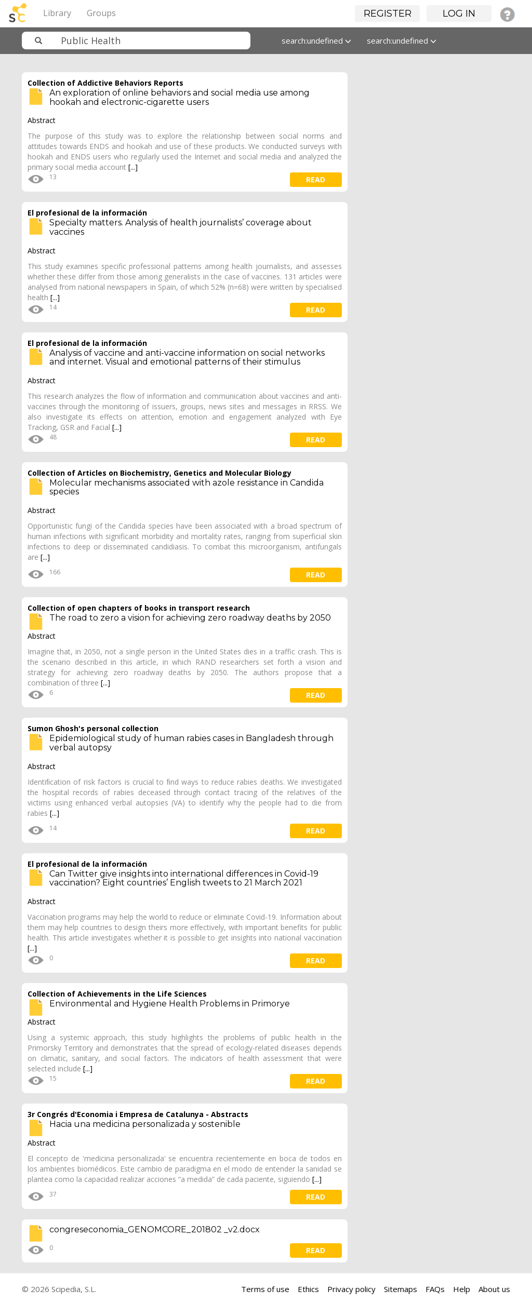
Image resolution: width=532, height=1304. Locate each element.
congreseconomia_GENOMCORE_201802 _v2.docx (154, 1229)
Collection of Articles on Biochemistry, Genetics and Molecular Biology (159, 473)
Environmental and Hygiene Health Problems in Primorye (169, 1004)
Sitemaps (400, 1289)
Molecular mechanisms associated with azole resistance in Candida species (186, 487)
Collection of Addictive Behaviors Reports (105, 83)
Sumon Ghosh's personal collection (93, 728)
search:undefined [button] (316, 40)
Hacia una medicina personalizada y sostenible (145, 1124)
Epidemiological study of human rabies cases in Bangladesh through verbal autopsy (191, 742)
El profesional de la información (87, 213)
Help (461, 1289)
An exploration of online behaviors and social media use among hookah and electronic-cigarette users (179, 97)
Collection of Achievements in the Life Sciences (117, 994)
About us (494, 1289)
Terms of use (265, 1289)
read (315, 179)
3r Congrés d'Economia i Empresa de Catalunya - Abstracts (138, 1114)
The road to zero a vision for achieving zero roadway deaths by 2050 (190, 618)
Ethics (308, 1289)
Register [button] (387, 13)
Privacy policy (351, 1289)
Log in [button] (459, 13)
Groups (101, 13)
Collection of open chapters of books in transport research (139, 608)
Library (57, 13)
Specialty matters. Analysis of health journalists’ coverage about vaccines (180, 227)
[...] (133, 167)
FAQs (435, 1289)
